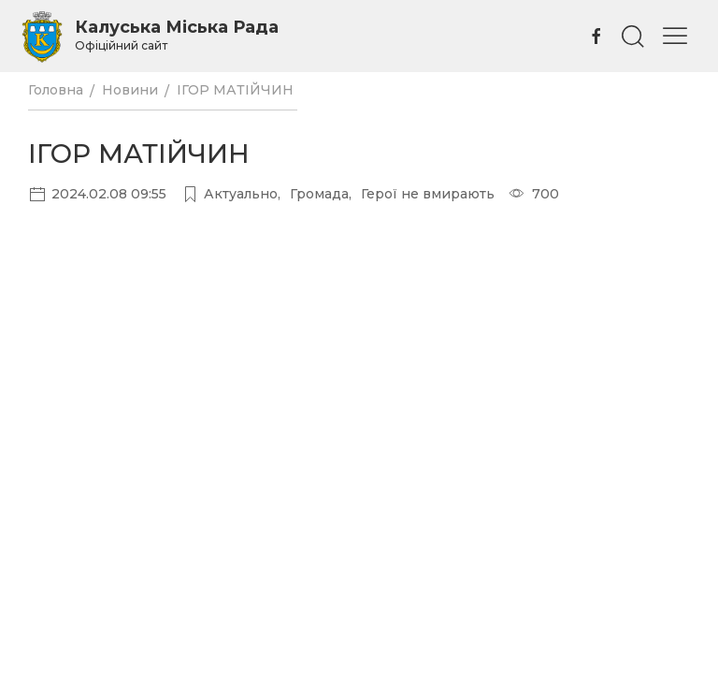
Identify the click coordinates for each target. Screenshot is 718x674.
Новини (130, 89)
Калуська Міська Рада (177, 34)
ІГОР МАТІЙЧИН (237, 89)
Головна (55, 89)
